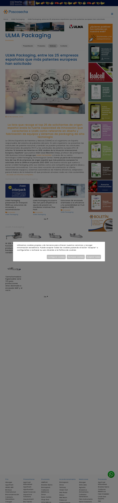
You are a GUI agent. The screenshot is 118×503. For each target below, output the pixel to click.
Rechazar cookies (76, 257)
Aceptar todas (93, 257)
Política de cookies (67, 250)
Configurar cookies (56, 257)
